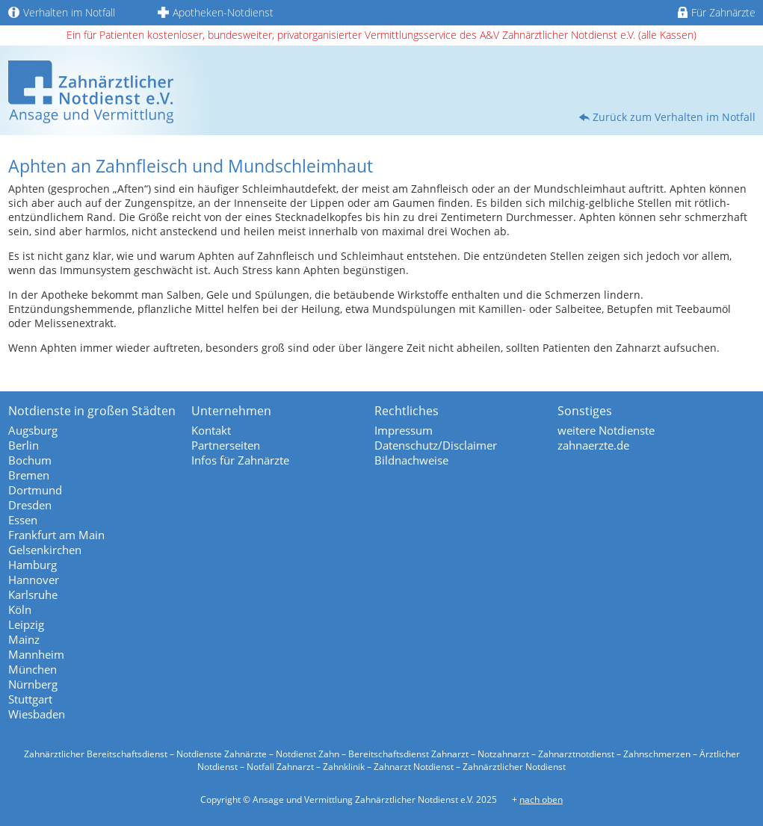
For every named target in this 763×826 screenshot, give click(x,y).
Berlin (23, 445)
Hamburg (32, 564)
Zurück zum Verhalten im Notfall (674, 117)
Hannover (33, 579)
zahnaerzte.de (593, 445)
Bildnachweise (411, 460)
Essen (22, 519)
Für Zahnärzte (716, 12)
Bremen (28, 475)
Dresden (30, 504)
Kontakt (211, 430)
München (32, 669)
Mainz (24, 639)
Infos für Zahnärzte (240, 460)
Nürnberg (33, 684)
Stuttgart (30, 699)
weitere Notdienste (606, 430)
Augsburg (33, 430)
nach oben (541, 799)
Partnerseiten (225, 445)
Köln (19, 609)
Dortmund (35, 489)
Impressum (403, 430)
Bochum (30, 460)
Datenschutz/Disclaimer (435, 445)
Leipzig (26, 624)
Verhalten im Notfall (61, 12)
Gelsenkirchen (44, 549)
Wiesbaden (36, 714)
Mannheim (36, 654)
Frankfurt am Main (56, 534)
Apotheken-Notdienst (216, 12)
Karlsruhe (33, 594)
